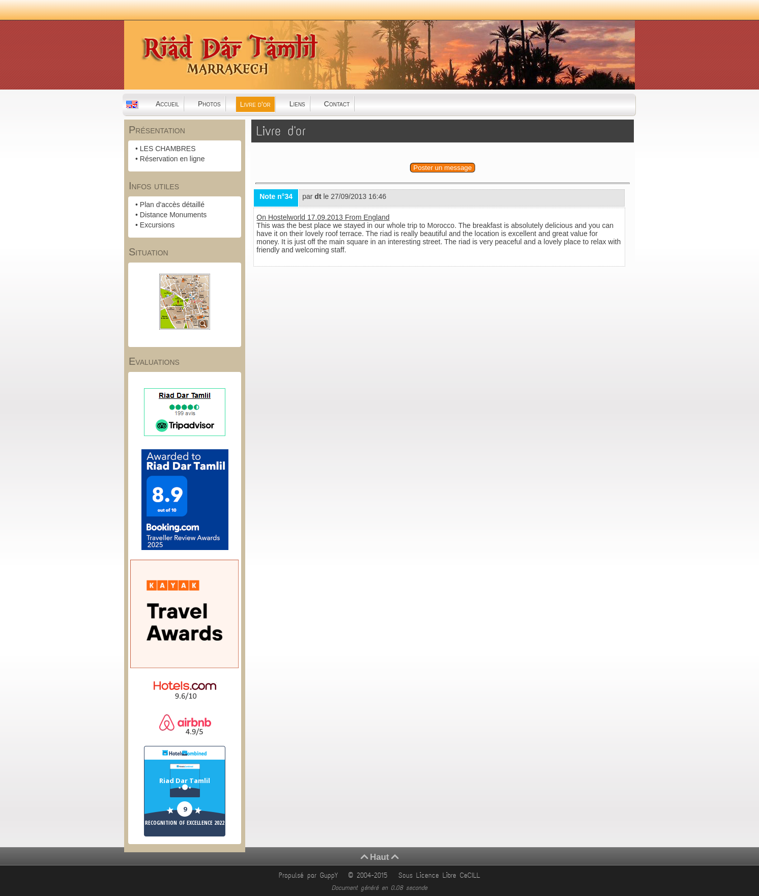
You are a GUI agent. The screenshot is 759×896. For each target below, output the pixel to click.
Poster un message (443, 167)
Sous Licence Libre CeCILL (441, 875)
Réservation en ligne (172, 159)
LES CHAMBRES (168, 148)
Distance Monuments (173, 215)
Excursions (157, 225)
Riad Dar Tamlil (184, 780)
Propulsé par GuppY (310, 875)
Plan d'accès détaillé (172, 204)
